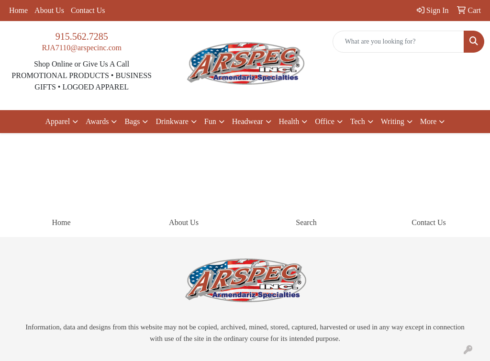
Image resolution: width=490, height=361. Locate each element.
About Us (49, 10)
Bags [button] (132, 121)
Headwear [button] (247, 121)
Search (306, 222)
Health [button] (289, 121)
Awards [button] (97, 121)
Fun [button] (210, 121)
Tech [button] (357, 121)
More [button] (428, 121)
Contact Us (88, 10)
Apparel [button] (57, 121)
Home (18, 10)
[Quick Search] (398, 42)
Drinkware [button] (172, 121)
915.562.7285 (82, 36)
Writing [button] (392, 121)
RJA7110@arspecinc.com (82, 48)
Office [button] (324, 121)
